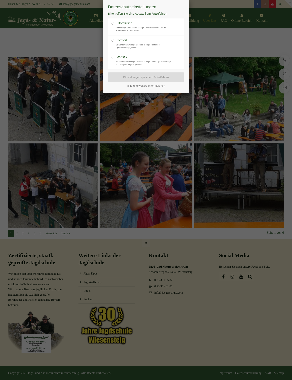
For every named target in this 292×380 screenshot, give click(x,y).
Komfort (121, 40)
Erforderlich (124, 23)
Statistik (121, 57)
